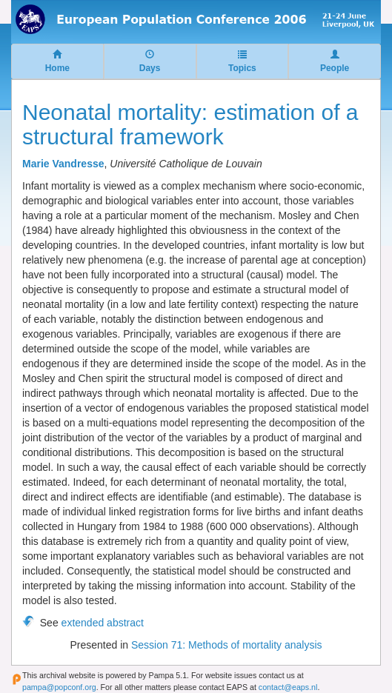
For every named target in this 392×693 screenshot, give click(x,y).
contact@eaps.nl (288, 687)
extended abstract (103, 623)
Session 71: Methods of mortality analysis (226, 645)
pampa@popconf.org (59, 687)
